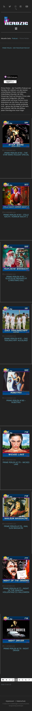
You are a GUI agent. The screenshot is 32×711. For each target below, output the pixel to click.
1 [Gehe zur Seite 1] (9, 679)
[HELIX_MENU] (16, 28)
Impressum (10, 701)
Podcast (15, 38)
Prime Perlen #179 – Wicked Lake (16, 463)
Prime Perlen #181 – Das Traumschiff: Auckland (16, 339)
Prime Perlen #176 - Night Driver (16, 649)
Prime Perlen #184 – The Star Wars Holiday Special (16, 154)
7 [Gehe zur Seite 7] (29, 679)
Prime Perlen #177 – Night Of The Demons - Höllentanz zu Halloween (16, 590)
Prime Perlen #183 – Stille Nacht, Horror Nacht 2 (16, 215)
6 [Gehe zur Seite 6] (25, 679)
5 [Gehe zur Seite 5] (22, 679)
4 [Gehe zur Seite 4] (19, 679)
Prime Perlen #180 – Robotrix (16, 401)
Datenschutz (21, 701)
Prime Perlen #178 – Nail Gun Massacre (16, 527)
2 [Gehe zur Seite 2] (12, 679)
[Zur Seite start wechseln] (3, 679)
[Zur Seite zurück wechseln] (6, 679)
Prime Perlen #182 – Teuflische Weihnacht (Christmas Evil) (16, 278)
